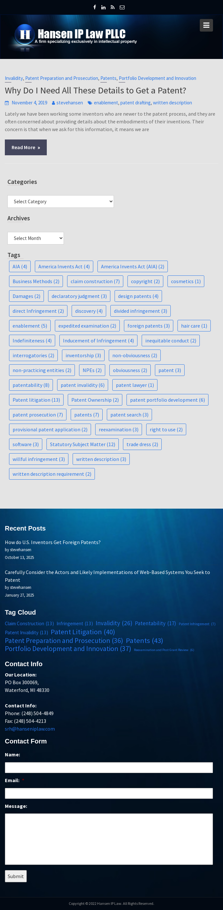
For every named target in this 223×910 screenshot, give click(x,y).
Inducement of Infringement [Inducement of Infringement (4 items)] (98, 340)
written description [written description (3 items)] (101, 459)
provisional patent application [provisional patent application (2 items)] (50, 429)
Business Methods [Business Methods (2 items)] (36, 281)
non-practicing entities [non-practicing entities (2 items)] (42, 370)
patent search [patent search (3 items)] (129, 414)
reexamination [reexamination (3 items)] (118, 429)
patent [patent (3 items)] (169, 370)
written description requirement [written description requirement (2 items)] (52, 474)
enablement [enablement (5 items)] (30, 325)
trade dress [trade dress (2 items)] (142, 444)
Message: (17, 806)
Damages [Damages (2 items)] (26, 296)
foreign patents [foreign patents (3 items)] (148, 325)
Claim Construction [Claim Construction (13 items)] (30, 623)
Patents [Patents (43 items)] (144, 640)
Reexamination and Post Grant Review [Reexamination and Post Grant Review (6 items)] (163, 650)
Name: (13, 755)
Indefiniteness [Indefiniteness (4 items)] (32, 340)
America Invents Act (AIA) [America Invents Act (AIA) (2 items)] (132, 266)
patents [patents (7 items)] (86, 414)
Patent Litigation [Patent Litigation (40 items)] (83, 632)
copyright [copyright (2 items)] (145, 281)
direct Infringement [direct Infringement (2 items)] (38, 311)
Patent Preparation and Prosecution (61, 78)
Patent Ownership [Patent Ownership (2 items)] (95, 400)
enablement (106, 103)
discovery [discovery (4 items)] (89, 311)
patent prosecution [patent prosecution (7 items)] (38, 414)
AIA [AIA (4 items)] (20, 266)
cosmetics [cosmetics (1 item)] (186, 281)
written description (172, 103)
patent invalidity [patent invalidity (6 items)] (83, 385)
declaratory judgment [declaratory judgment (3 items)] (79, 296)
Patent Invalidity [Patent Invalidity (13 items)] (27, 633)
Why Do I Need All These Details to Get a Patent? (95, 90)
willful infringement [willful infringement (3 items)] (39, 459)
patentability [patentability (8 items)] (31, 385)
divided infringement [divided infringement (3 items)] (140, 311)
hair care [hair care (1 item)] (194, 325)
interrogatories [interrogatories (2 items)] (33, 355)
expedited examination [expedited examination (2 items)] (87, 325)
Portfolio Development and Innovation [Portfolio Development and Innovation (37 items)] (68, 648)
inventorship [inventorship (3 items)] (83, 355)
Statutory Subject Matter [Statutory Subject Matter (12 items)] (82, 444)
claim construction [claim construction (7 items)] (95, 281)
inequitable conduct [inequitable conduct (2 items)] (170, 340)
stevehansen (69, 103)
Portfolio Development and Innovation (157, 78)
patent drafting (135, 103)
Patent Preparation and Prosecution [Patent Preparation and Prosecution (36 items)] (64, 640)
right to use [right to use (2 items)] (166, 429)
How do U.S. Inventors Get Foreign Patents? (54, 542)
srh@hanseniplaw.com (31, 728)
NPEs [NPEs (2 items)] (92, 370)
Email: (15, 780)
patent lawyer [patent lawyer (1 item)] (135, 385)
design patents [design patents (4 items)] (138, 296)
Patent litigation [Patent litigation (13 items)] (36, 400)
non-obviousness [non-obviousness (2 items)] (134, 355)
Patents (108, 78)
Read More (23, 147)
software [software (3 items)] (26, 444)
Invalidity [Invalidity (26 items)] (114, 623)
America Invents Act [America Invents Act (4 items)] (64, 266)
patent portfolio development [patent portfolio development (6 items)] (167, 400)
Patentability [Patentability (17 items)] (155, 623)
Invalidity (14, 78)
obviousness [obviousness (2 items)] (130, 370)
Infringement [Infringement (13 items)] (75, 623)
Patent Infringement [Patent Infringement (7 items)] (196, 624)
